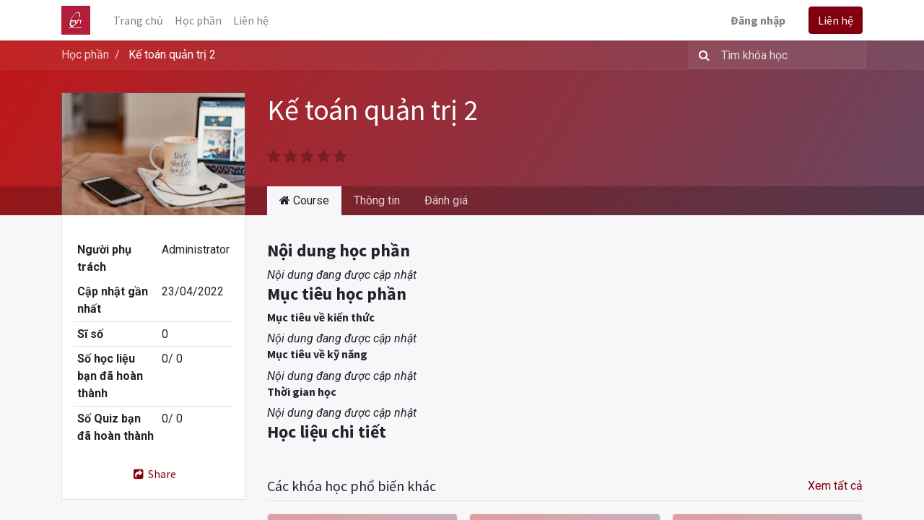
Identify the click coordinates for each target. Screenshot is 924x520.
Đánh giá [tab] (446, 200)
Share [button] (153, 474)
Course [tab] (304, 200)
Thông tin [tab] (377, 200)
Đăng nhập (758, 20)
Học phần (85, 54)
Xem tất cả (835, 486)
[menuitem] (138, 20)
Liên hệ (835, 20)
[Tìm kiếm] (701, 55)
